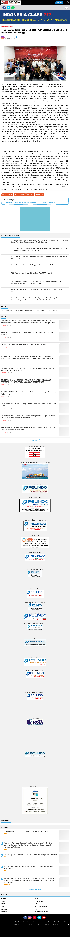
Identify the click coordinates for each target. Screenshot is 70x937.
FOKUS (3, 901)
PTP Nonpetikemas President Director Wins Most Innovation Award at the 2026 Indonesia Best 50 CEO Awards (28, 369)
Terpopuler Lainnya (35, 889)
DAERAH (3, 899)
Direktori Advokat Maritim (61, 922)
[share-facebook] (4, 7)
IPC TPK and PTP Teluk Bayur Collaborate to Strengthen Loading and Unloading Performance (28, 393)
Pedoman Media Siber (23, 922)
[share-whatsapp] (13, 7)
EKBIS (36, 899)
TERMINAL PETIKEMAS (41, 911)
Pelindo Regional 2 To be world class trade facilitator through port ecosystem (30, 855)
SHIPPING (4, 911)
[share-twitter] (8, 7)
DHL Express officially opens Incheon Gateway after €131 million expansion (29, 202)
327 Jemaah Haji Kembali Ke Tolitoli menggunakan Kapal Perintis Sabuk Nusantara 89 (29, 868)
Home (2, 26)
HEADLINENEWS (7, 194)
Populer (59, 2)
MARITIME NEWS (19, 194)
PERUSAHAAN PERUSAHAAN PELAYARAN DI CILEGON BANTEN (26, 831)
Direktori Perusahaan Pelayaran (45, 922)
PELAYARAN (39, 194)
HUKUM (3, 904)
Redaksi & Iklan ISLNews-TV (9, 922)
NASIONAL (30, 194)
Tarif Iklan (33, 922)
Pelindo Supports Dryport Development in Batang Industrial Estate (23, 344)
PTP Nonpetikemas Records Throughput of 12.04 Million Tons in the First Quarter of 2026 (29, 405)
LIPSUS (37, 904)
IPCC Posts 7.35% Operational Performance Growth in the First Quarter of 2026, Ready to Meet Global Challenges (28, 429)
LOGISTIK (3, 906)
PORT (36, 909)
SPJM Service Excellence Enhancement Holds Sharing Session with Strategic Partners (27, 334)
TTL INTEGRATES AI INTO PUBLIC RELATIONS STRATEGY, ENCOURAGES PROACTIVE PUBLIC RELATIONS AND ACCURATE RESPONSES (26, 381)
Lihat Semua (35, 440)
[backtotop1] (68, 924)
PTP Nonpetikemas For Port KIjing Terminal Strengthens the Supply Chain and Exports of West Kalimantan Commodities (28, 417)
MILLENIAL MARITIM (41, 906)
